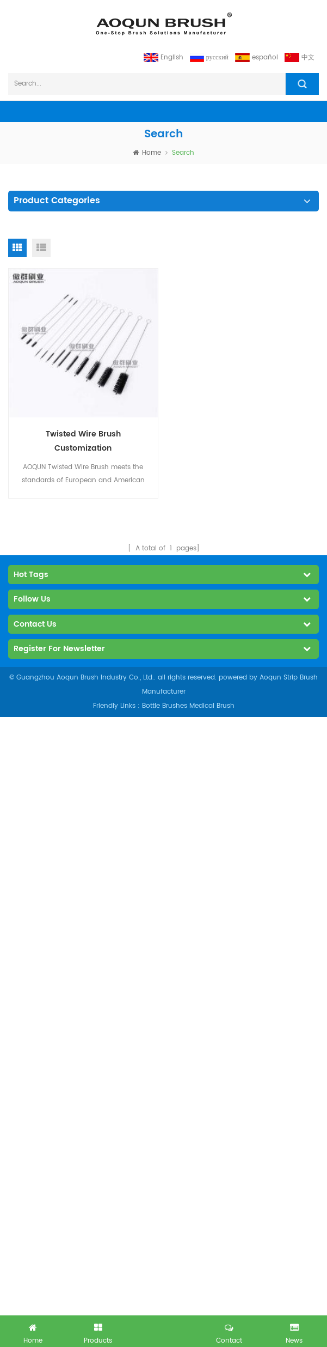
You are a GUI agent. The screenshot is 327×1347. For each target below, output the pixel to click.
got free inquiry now (163, 1329)
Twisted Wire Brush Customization (83, 441)
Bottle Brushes (164, 706)
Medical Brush (212, 706)
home (147, 153)
